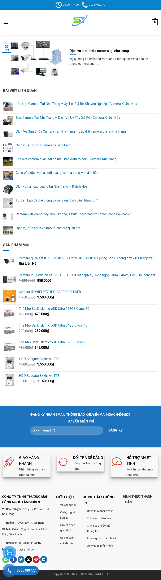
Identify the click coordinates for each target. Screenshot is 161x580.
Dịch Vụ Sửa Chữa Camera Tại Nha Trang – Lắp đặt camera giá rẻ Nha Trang (71, 131)
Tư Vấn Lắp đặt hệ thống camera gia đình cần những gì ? (57, 200)
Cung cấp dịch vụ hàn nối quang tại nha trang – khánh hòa (57, 173)
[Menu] (5, 22)
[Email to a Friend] (28, 559)
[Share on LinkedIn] (43, 559)
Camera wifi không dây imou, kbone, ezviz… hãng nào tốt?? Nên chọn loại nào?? (73, 214)
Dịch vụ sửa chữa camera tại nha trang (43, 145)
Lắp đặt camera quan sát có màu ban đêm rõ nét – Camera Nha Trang (66, 159)
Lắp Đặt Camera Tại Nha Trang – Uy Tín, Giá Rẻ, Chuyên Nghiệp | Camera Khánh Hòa (76, 104)
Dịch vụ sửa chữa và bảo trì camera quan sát (48, 228)
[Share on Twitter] (21, 559)
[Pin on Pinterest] (36, 559)
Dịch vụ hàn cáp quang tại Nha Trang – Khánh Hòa (51, 187)
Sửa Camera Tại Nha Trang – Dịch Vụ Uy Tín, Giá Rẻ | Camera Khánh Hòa (68, 118)
